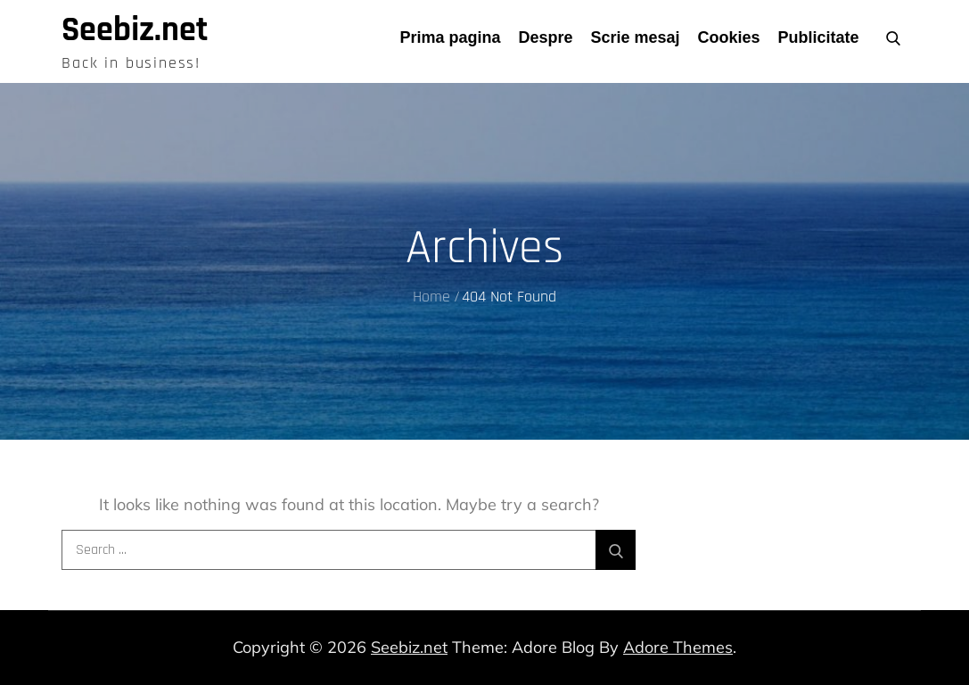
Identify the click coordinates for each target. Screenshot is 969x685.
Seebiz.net (135, 30)
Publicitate (818, 37)
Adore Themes (678, 647)
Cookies (729, 37)
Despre (545, 37)
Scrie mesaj (635, 37)
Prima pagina (449, 37)
